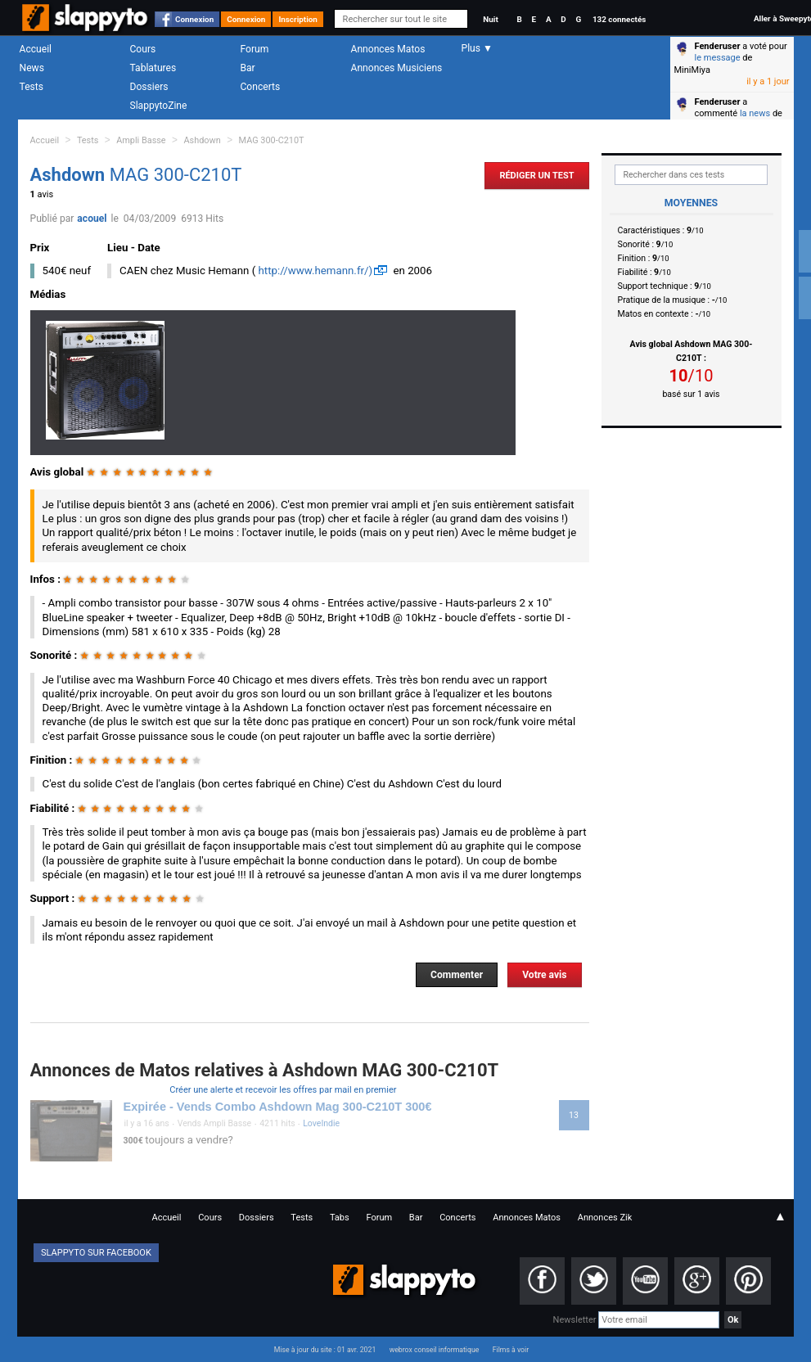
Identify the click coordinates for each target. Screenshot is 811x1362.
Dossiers (149, 86)
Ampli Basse (140, 140)
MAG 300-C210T (271, 140)
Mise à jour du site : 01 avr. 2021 (325, 1350)
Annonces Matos (388, 49)
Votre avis (544, 975)
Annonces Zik (605, 1217)
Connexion (194, 19)
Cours (143, 49)
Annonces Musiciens (397, 68)
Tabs (339, 1217)
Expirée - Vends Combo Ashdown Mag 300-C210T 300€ (278, 1106)
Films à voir (511, 1350)
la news (755, 113)
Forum (255, 49)
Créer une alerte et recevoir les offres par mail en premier (282, 1090)
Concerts (261, 86)
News (32, 68)
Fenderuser (718, 46)
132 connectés (619, 19)
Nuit (490, 19)
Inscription (298, 19)
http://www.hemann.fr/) (316, 270)
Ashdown (202, 140)
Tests (31, 86)
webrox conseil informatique (435, 1350)
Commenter (456, 975)
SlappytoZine (158, 105)
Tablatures (153, 68)
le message (718, 57)
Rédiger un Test (536, 175)
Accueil (36, 49)
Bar (248, 68)
